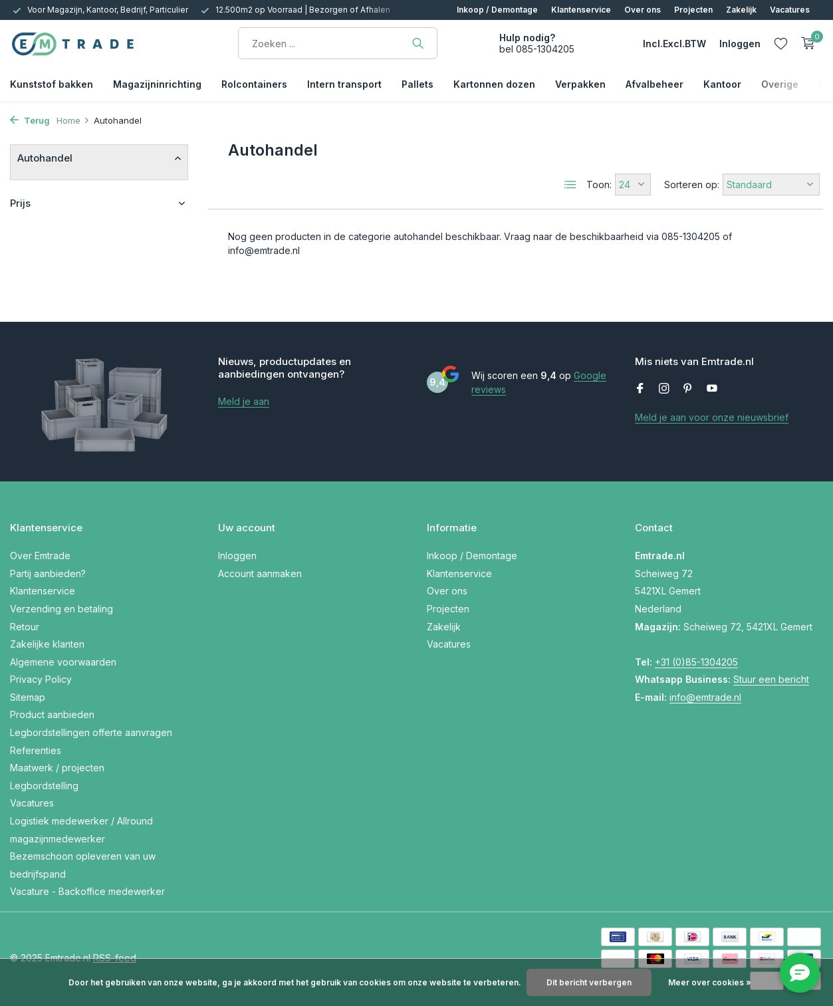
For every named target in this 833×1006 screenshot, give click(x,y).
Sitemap (27, 697)
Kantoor (722, 84)
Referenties (35, 750)
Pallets (417, 84)
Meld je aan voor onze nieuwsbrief (711, 417)
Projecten (693, 10)
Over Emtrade (40, 555)
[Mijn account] (740, 43)
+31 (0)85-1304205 (696, 662)
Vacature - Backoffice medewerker (87, 891)
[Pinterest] (688, 389)
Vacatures (790, 10)
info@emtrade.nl (705, 697)
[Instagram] (664, 389)
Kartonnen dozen (494, 84)
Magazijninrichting (157, 84)
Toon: (599, 184)
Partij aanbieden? (48, 573)
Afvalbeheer (654, 84)
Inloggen (237, 555)
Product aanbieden (52, 714)
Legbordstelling (44, 785)
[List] (570, 185)
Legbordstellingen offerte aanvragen (91, 732)
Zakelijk (741, 10)
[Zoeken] (337, 43)
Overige (779, 84)
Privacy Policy (41, 679)
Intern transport (344, 84)
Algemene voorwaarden (63, 662)
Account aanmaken (260, 573)
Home (73, 120)
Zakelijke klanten (47, 644)
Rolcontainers (254, 84)
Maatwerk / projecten (57, 767)
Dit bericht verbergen (589, 982)
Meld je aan (243, 401)
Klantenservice (581, 10)
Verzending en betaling (61, 608)
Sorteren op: (691, 184)
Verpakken (580, 84)
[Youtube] (712, 389)
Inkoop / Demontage (497, 10)
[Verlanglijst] (781, 43)
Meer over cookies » (709, 982)
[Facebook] (640, 389)
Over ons (642, 10)
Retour (24, 626)
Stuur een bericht (771, 679)
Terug (30, 120)
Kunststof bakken (51, 84)
